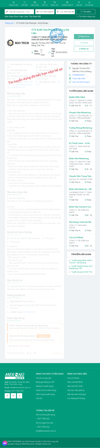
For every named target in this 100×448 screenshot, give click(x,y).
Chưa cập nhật (78, 78)
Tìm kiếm (86, 12)
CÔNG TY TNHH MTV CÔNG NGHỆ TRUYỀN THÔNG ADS (80, 101)
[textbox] (47, 12)
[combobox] (47, 11)
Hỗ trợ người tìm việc (44, 423)
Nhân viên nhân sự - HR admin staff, (81, 189)
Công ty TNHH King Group (78, 226)
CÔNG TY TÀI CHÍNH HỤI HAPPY (79, 211)
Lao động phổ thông (76, 398)
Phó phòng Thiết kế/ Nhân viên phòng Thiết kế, (81, 222)
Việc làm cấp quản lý (76, 390)
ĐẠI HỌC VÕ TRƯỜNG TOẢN (80, 179)
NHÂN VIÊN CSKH (77, 97)
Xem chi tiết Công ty (81, 82)
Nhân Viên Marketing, (79, 159)
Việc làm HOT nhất (75, 386)
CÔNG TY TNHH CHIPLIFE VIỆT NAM (79, 147)
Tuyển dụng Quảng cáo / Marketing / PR (81, 267)
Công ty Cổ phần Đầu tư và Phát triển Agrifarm (80, 117)
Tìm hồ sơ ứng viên (43, 378)
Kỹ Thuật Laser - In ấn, (79, 143)
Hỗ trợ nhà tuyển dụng (45, 415)
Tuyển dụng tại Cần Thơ (81, 272)
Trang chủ (9, 23)
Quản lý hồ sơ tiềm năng (46, 390)
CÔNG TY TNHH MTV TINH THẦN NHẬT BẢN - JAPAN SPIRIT (80, 164)
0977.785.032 (17, 391)
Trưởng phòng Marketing (80, 128)
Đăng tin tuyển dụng (44, 386)
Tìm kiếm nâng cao (86, 16)
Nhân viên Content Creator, (81, 207)
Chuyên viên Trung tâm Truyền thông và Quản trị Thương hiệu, (81, 176)
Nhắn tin (84, 49)
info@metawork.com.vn (20, 387)
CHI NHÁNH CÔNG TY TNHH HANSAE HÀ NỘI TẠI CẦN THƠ (80, 194)
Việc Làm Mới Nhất (75, 382)
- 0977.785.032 (42, 419)
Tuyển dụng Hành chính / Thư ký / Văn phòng (81, 261)
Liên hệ (39, 398)
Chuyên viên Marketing (80, 113)
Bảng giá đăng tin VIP (45, 382)
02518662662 (78, 75)
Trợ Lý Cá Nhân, (76, 237)
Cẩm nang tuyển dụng (45, 394)
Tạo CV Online (73, 378)
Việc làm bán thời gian (76, 394)
